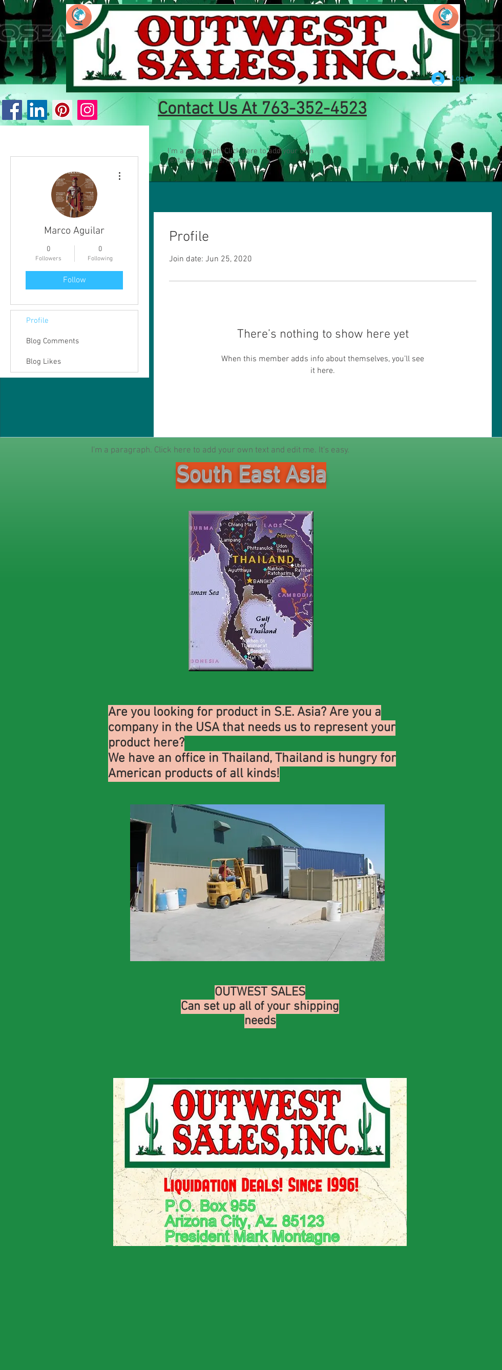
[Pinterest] (62, 110)
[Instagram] (87, 110)
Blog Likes (43, 361)
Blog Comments (52, 341)
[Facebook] (12, 110)
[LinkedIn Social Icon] (37, 110)
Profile (37, 320)
